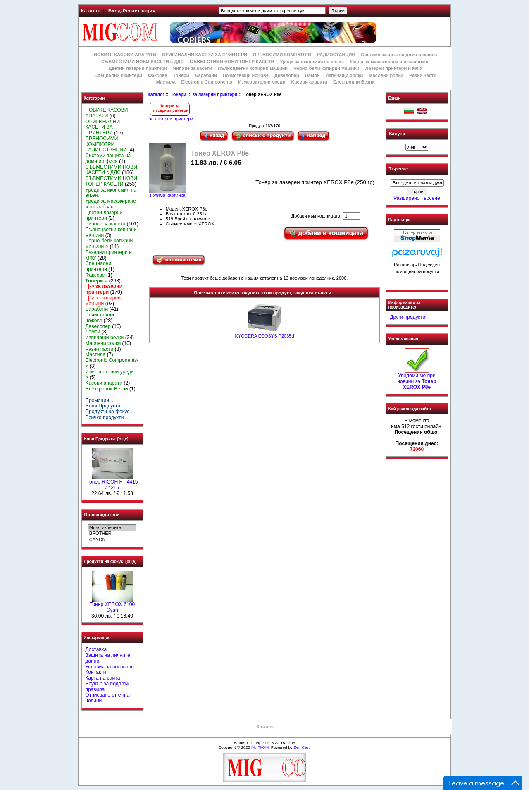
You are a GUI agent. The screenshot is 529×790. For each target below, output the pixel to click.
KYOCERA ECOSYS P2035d (264, 335)
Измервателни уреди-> (110, 375)
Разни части (422, 75)
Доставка (96, 649)
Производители (102, 514)
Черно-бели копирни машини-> (109, 243)
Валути (397, 133)
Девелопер (286, 75)
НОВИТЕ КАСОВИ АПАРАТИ (125, 54)
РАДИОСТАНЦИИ (336, 54)
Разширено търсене (416, 198)
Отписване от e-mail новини (108, 698)
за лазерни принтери (215, 94)
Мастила (166, 81)
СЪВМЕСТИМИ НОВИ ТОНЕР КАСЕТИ (232, 61)
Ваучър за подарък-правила (108, 686)
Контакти (95, 672)
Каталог (91, 10)
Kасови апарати (309, 81)
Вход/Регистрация (132, 10)
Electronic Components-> (111, 363)
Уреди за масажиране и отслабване (389, 61)
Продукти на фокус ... (110, 411)
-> (96, 281)
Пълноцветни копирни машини (252, 68)
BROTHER (112, 533)
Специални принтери (118, 75)
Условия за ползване (109, 667)
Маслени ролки (386, 75)
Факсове (157, 75)
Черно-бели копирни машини (326, 68)
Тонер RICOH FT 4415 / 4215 (112, 483)
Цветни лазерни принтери (137, 68)
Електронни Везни (354, 81)
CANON (112, 540)
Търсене (398, 169)
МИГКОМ (260, 747)
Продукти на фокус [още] (110, 561)
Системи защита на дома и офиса (399, 54)
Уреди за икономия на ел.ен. (312, 61)
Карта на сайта (102, 678)
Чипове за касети (192, 68)
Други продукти (407, 317)
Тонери (178, 94)
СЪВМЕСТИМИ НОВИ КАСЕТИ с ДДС (142, 61)
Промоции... (99, 400)
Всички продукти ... (107, 417)
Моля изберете (112, 528)
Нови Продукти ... (105, 406)
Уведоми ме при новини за (416, 379)
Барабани (206, 75)
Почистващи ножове (246, 75)
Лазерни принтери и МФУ (393, 68)
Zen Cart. (302, 747)
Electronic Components (206, 81)
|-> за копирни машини (103, 300)
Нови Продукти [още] (106, 439)
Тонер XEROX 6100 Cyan (112, 605)
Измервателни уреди (261, 81)
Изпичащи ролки (344, 75)
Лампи (312, 75)
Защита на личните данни (107, 658)
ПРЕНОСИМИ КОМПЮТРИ (282, 54)
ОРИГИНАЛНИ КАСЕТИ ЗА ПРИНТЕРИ (204, 54)
